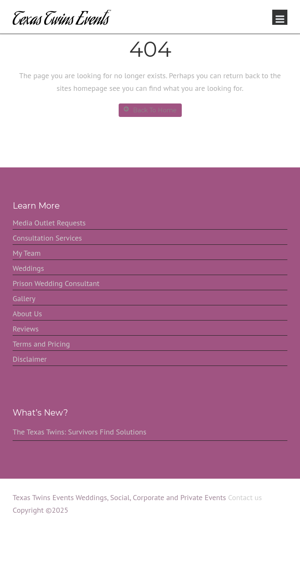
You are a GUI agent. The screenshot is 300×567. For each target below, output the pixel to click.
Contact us (245, 497)
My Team (27, 253)
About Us (27, 313)
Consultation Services (47, 238)
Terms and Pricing (41, 344)
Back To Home (150, 110)
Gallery (24, 298)
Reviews (26, 329)
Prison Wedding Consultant (56, 283)
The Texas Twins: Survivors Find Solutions (79, 432)
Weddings (28, 268)
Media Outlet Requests (49, 223)
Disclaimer (30, 359)
